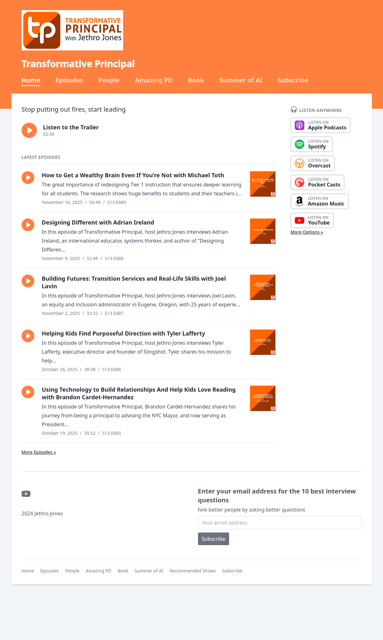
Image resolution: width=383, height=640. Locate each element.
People (109, 80)
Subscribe (293, 80)
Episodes (69, 80)
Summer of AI (240, 80)
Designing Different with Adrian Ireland (98, 222)
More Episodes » (39, 452)
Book (196, 80)
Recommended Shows (192, 571)
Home (31, 80)
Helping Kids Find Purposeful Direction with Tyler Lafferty (123, 333)
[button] (29, 130)
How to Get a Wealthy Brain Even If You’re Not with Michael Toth (133, 175)
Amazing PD (154, 80)
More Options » (307, 232)
